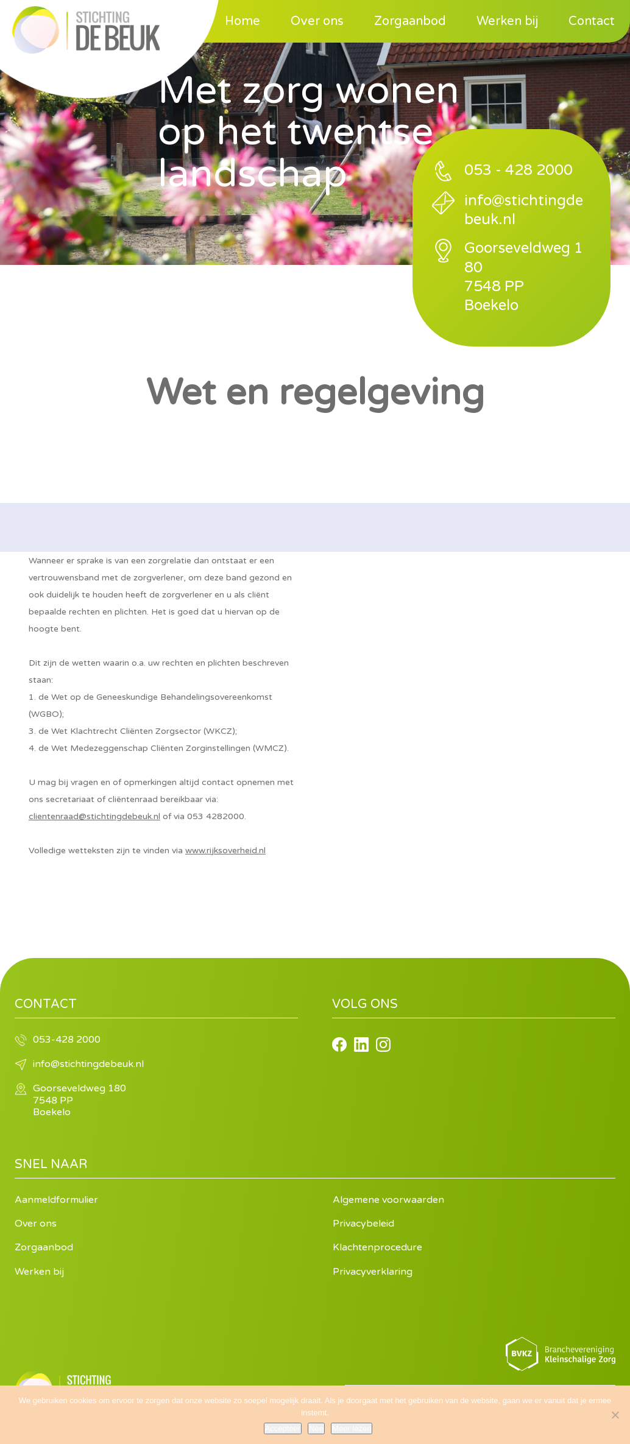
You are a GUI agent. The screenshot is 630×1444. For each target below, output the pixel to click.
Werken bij (507, 21)
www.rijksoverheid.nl (225, 850)
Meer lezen (351, 1428)
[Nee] (615, 1415)
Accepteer (283, 1428)
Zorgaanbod (410, 21)
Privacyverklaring (372, 1272)
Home (242, 21)
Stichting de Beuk (86, 30)
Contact (591, 21)
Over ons (317, 21)
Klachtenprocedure (377, 1247)
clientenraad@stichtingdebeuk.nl (94, 816)
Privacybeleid (363, 1223)
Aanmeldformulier (56, 1200)
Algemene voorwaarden (388, 1200)
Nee (316, 1428)
